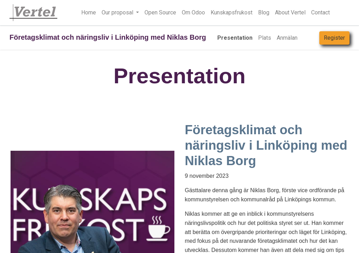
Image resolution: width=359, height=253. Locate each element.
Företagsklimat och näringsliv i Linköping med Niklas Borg (107, 37)
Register (334, 37)
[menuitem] (234, 38)
